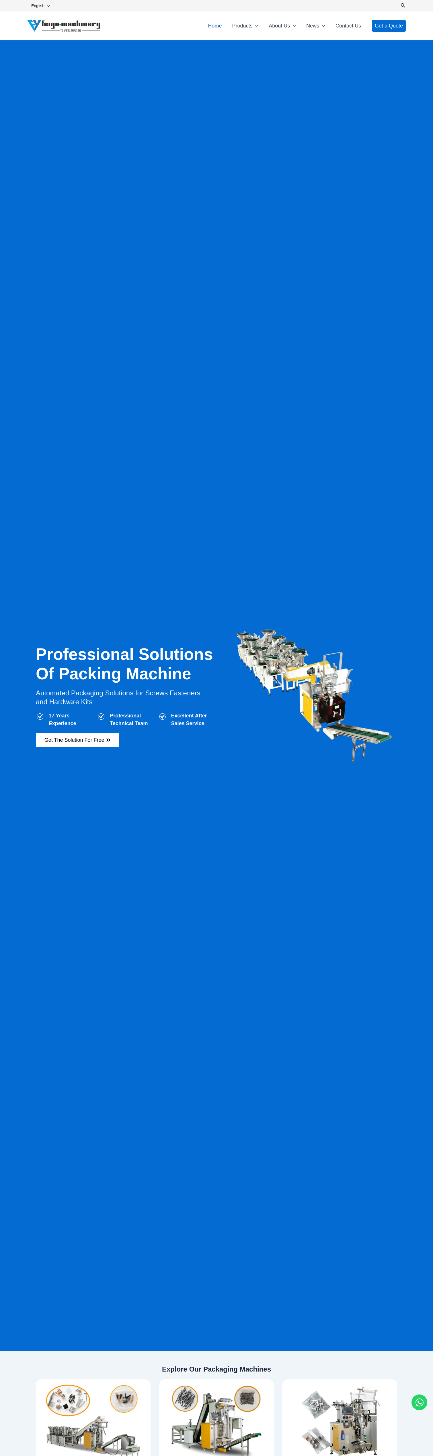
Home (215, 26)
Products (245, 25)
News (315, 25)
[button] (47, 5)
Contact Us (348, 26)
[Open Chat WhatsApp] (419, 1402)
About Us (282, 25)
